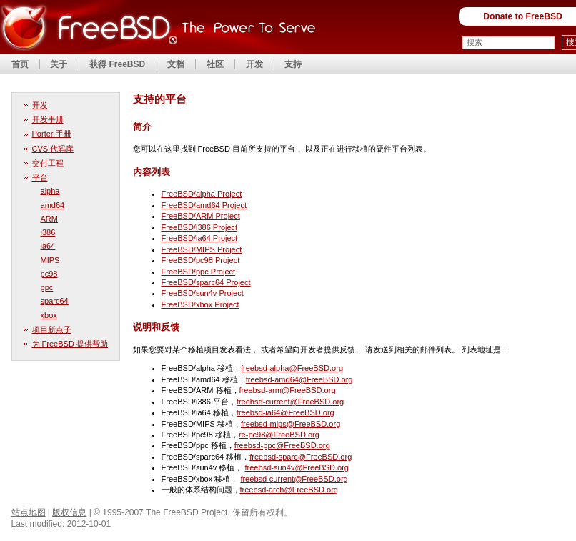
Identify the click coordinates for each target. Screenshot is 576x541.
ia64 (48, 246)
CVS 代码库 (53, 148)
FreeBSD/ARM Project (201, 216)
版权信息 (69, 512)
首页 (20, 64)
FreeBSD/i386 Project (200, 227)
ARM (50, 218)
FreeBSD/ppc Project (199, 271)
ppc (47, 287)
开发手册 (48, 119)
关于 (58, 64)
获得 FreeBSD (117, 64)
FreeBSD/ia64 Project (200, 238)
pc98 (49, 273)
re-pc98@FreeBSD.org (279, 434)
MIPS (50, 260)
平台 (40, 177)
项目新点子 (51, 329)
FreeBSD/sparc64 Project (206, 282)
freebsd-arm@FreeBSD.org (287, 390)
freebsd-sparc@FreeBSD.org (300, 456)
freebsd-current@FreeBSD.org (290, 401)
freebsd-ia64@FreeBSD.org (285, 412)
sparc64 (55, 301)
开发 (254, 64)
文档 (175, 64)
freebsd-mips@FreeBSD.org (290, 424)
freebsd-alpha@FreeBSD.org (292, 368)
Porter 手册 (51, 133)
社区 (215, 64)
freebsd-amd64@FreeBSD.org (299, 379)
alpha (50, 191)
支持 (293, 64)
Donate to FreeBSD (522, 16)
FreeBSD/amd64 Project (204, 205)
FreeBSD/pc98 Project (201, 260)
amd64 (53, 205)
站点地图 (28, 512)
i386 (48, 232)
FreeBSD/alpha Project (202, 193)
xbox (49, 315)
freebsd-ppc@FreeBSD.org (282, 445)
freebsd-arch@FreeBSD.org (289, 489)
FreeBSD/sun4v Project (203, 293)
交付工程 (48, 163)
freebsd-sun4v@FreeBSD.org (297, 467)
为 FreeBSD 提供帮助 (70, 343)
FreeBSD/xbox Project (200, 304)
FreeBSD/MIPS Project (202, 249)
